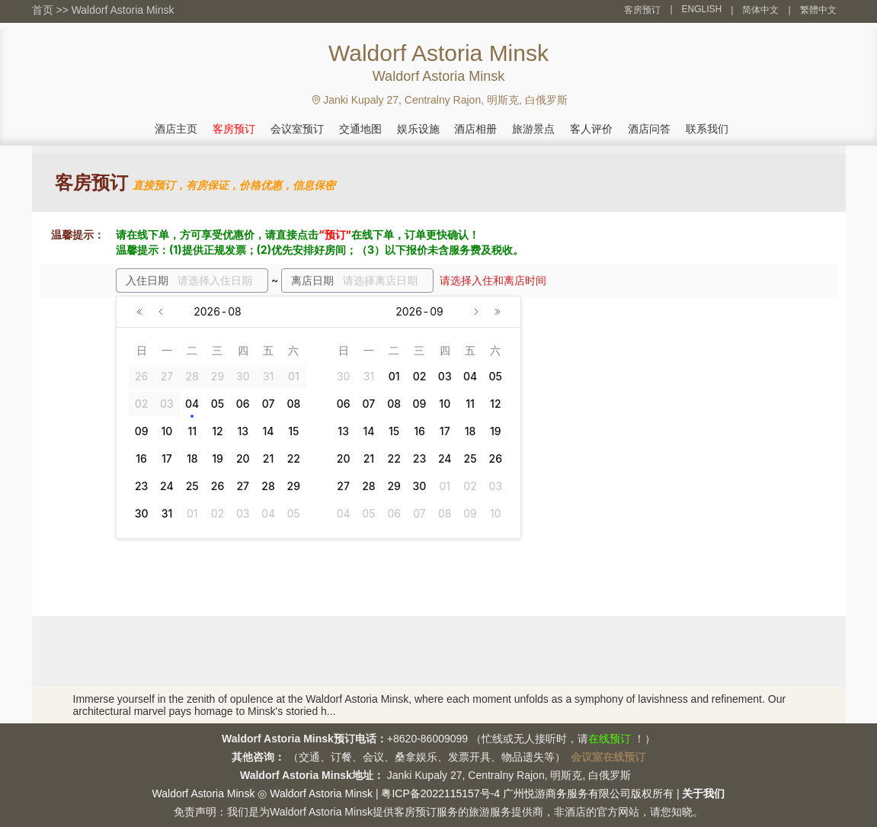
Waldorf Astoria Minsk (123, 10)
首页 (42, 10)
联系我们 (707, 129)
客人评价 (591, 129)
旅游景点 (533, 129)
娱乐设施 (418, 129)
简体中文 (760, 10)
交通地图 (360, 129)
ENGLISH (702, 9)
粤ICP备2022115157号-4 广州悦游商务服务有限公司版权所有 (527, 793)
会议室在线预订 (608, 757)
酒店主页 (176, 129)
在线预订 (609, 738)
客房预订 (642, 10)
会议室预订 (297, 129)
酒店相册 (475, 129)
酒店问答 (649, 129)
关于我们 (703, 793)
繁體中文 (818, 10)
